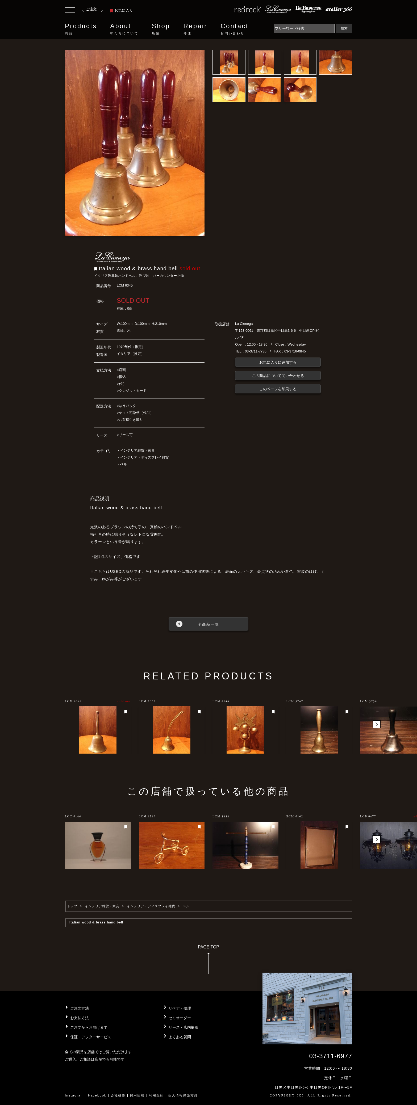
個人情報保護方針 (183, 1095)
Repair (195, 29)
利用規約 (156, 1095)
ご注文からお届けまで (88, 1027)
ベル (123, 464)
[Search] (304, 28)
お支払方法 (79, 1018)
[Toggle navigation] (70, 10)
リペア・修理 (180, 1008)
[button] (377, 724)
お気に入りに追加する (278, 362)
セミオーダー (180, 1018)
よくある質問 (180, 1037)
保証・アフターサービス (90, 1037)
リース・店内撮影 (183, 1027)
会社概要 (118, 1095)
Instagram (74, 1095)
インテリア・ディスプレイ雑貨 (144, 457)
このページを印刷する (278, 389)
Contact (234, 29)
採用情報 (137, 1095)
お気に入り (121, 10)
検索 (344, 28)
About (124, 29)
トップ (72, 906)
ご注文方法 (79, 1008)
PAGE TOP (208, 961)
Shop (161, 29)
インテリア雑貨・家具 (137, 450)
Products (81, 29)
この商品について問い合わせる (278, 375)
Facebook (97, 1095)
